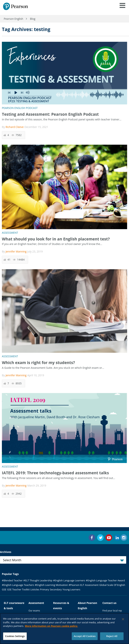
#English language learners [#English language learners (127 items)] (69, 580)
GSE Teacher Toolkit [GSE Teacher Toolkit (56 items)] (18, 589)
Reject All (111, 637)
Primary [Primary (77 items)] (44, 589)
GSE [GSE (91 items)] (4, 589)
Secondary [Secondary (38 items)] (56, 589)
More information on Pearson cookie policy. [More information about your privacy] (51, 627)
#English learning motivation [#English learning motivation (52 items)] (51, 585)
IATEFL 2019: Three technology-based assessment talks (55, 472)
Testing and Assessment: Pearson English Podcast (50, 114)
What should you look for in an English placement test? (56, 239)
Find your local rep (112, 610)
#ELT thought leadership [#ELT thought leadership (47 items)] (37, 580)
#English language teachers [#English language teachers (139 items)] (18, 585)
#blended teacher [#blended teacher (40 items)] (12, 580)
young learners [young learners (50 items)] (71, 589)
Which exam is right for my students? (38, 362)
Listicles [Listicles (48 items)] (34, 589)
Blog (32, 19)
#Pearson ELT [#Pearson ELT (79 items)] (76, 585)
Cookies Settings (15, 637)
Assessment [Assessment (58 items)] (91, 585)
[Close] (123, 620)
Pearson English (13, 19)
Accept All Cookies (85, 637)
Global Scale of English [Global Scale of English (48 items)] (112, 585)
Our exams (34, 610)
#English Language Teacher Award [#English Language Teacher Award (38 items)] (105, 580)
